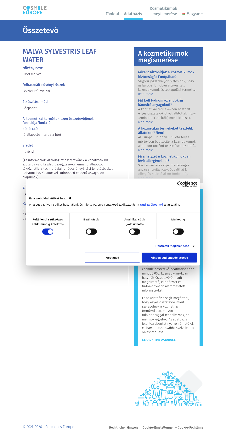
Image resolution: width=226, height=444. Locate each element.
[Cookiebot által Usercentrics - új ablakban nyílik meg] (180, 184)
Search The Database (159, 340)
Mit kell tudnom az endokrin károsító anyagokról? (160, 102)
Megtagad (112, 257)
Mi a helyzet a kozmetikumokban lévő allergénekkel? (164, 158)
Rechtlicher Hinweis (123, 428)
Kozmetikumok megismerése (163, 11)
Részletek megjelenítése (172, 245)
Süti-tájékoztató (151, 204)
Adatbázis (133, 13)
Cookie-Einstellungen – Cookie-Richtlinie (173, 428)
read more (145, 94)
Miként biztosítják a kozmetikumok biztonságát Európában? (166, 74)
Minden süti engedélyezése (169, 257)
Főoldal (112, 13)
